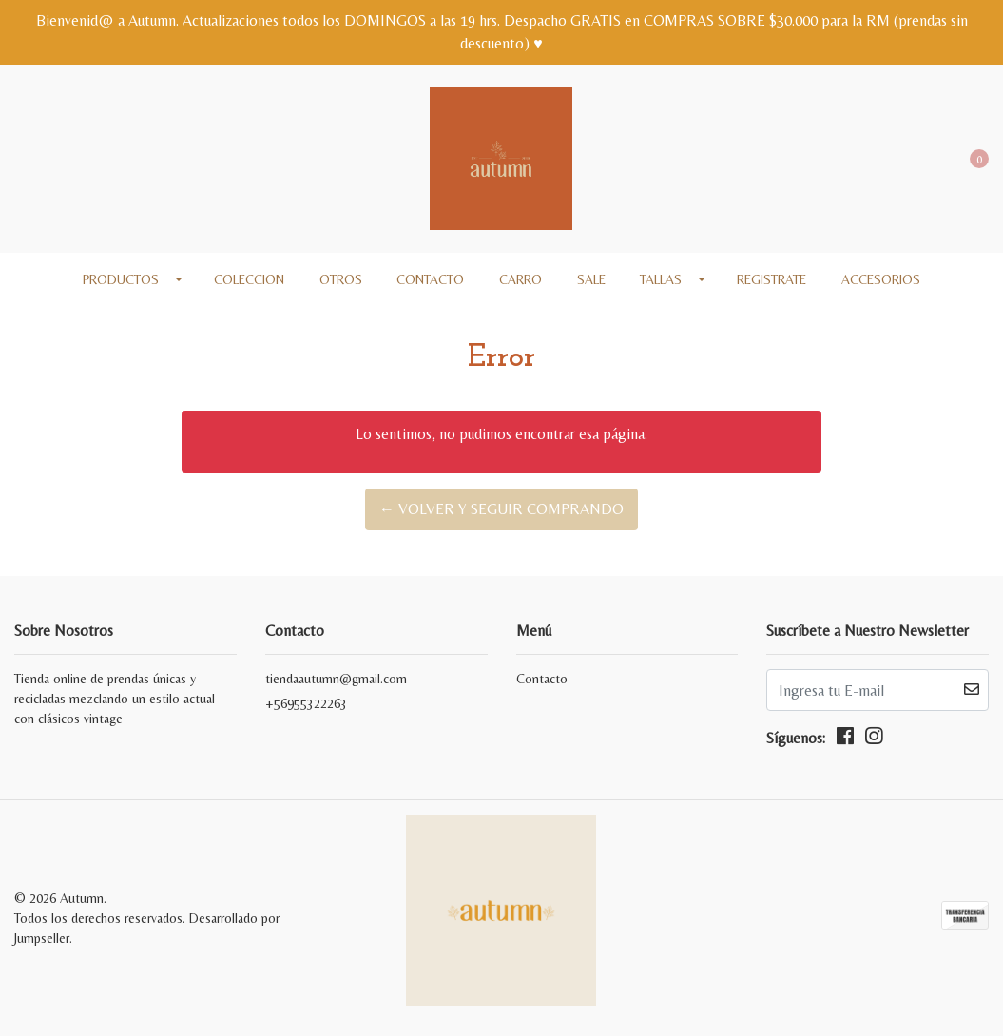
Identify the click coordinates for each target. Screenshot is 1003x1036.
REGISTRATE (771, 279)
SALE (591, 279)
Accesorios (880, 279)
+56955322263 (306, 703)
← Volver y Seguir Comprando (501, 509)
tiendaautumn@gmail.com (336, 678)
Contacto (430, 279)
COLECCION (249, 279)
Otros (340, 279)
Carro (520, 279)
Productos (121, 279)
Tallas (661, 279)
